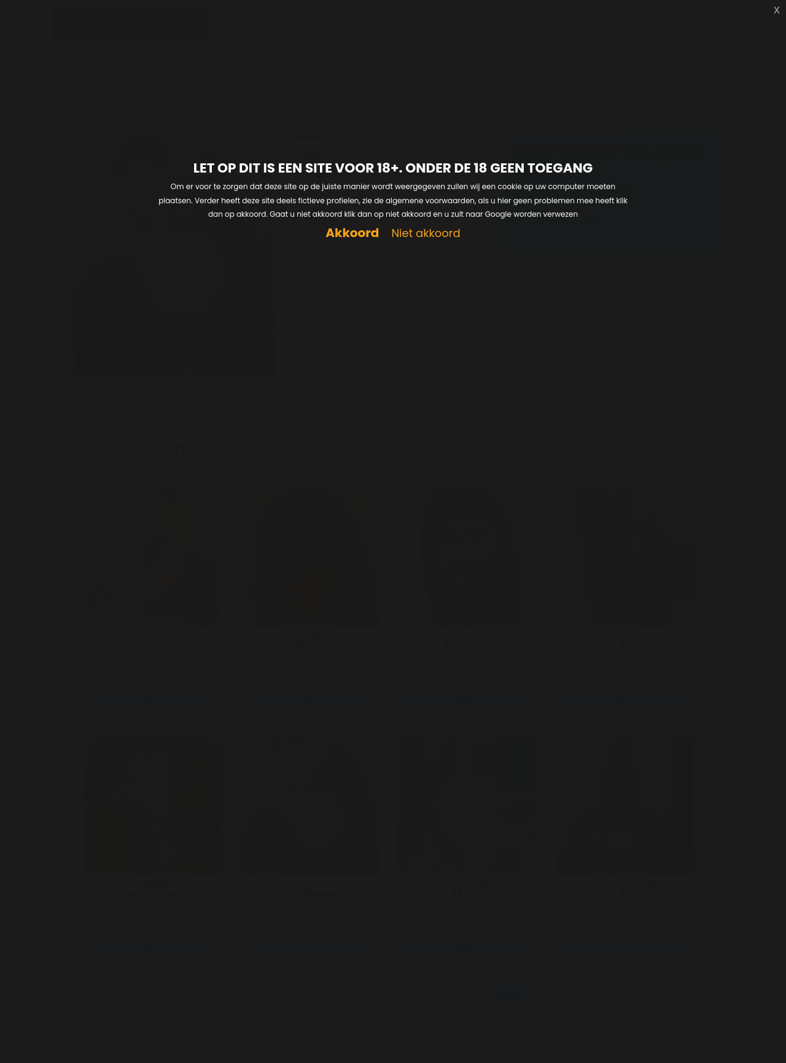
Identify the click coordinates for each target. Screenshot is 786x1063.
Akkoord (352, 233)
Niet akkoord (425, 234)
